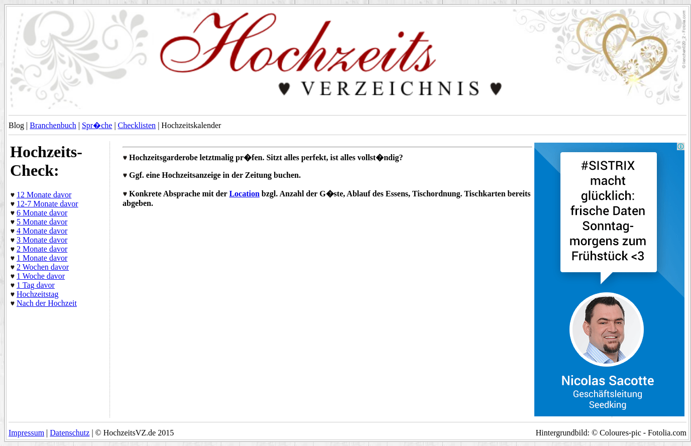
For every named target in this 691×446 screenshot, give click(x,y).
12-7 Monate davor (47, 203)
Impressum (26, 432)
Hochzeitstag (38, 294)
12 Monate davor (44, 194)
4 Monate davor (42, 231)
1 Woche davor (41, 276)
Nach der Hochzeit (47, 303)
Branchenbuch (53, 125)
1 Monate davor (42, 258)
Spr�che (97, 125)
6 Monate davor (42, 212)
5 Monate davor (42, 221)
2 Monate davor (42, 249)
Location (244, 193)
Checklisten (137, 125)
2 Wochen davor (43, 267)
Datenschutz (69, 432)
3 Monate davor (42, 240)
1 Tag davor (36, 285)
